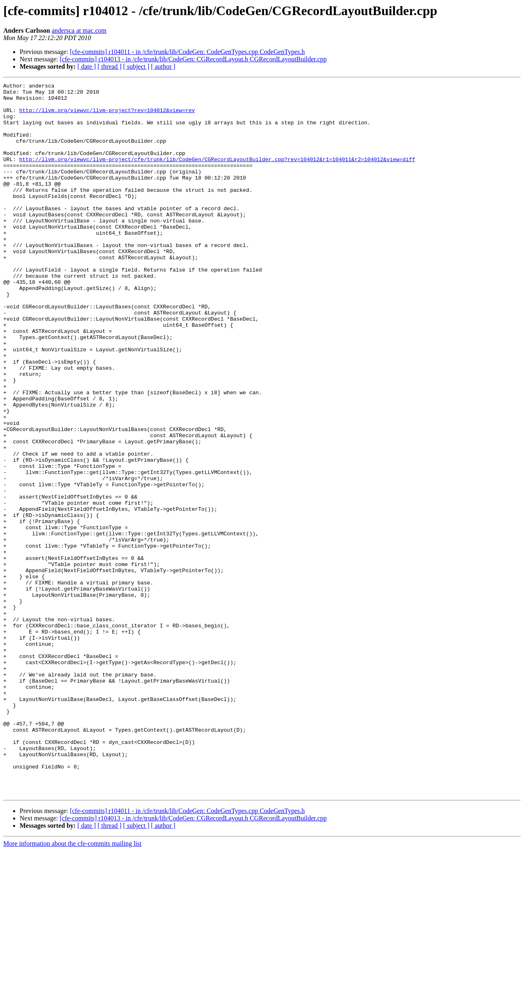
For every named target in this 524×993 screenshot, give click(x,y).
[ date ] (86, 66)
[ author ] (163, 66)
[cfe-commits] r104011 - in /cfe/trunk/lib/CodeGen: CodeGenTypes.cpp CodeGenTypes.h (187, 51)
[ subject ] (136, 66)
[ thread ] (109, 66)
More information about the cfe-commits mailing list (72, 985)
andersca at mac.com (79, 30)
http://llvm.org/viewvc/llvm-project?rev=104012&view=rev (107, 116)
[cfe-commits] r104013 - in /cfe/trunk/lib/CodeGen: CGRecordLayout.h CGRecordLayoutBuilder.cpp (193, 59)
